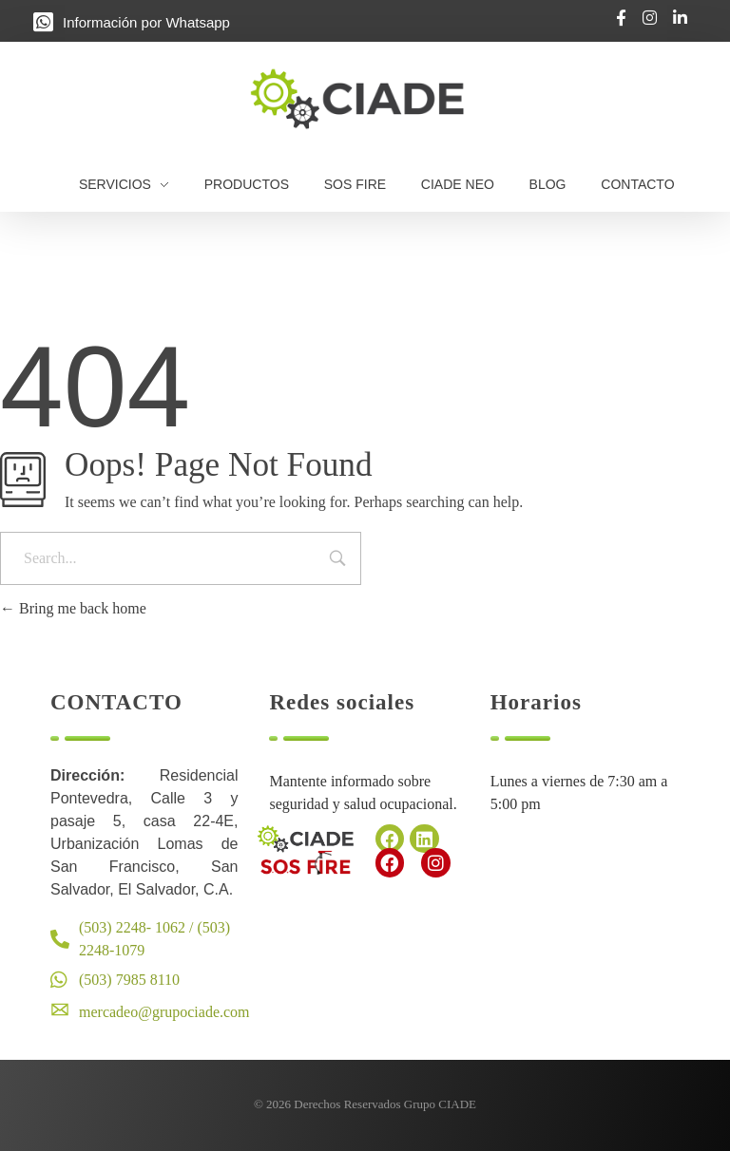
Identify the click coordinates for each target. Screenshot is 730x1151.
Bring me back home (73, 608)
